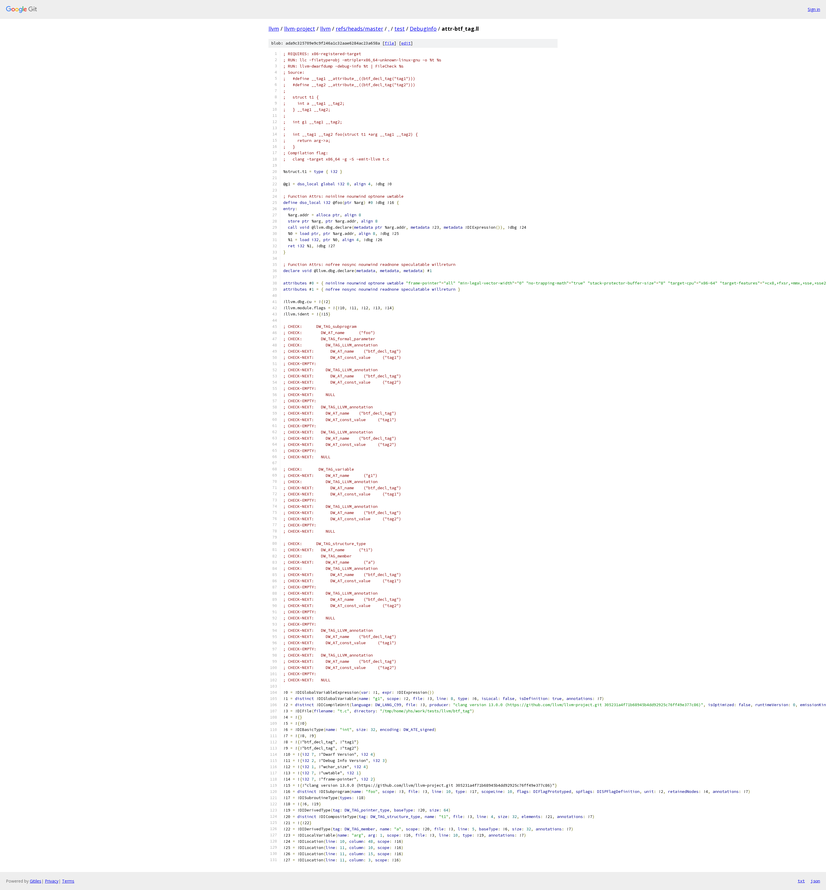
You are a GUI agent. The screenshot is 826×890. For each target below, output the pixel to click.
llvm (273, 28)
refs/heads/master (359, 28)
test (399, 28)
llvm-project (299, 28)
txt (801, 881)
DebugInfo (423, 28)
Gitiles (35, 881)
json (815, 881)
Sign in (814, 9)
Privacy (51, 881)
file (389, 43)
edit (406, 43)
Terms (68, 881)
